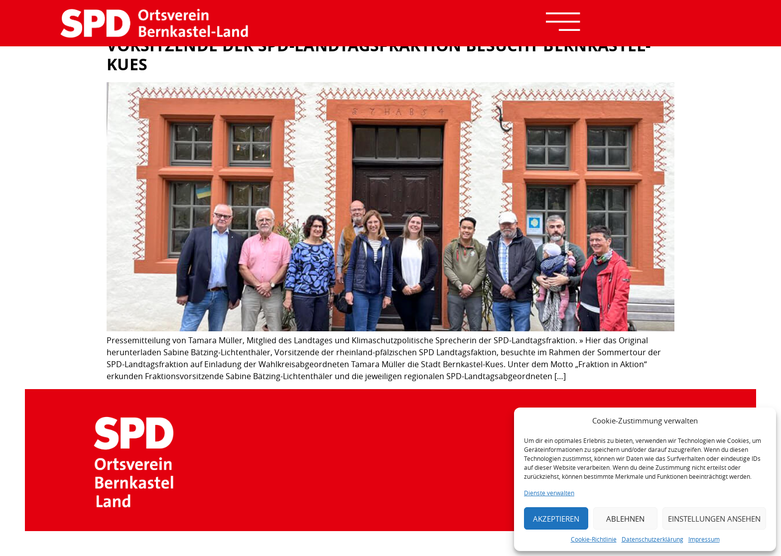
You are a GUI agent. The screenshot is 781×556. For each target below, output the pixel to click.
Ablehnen (625, 519)
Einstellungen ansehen (714, 519)
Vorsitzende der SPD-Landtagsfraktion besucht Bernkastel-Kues (379, 54)
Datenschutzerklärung (652, 539)
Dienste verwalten (549, 493)
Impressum (704, 539)
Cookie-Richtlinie (594, 539)
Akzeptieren (556, 519)
